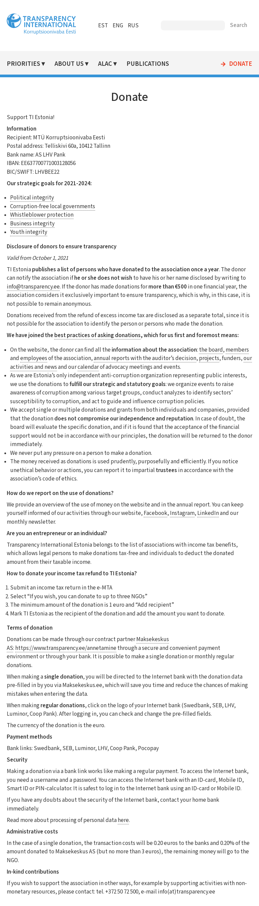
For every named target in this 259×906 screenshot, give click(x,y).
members (237, 350)
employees (33, 358)
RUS (133, 25)
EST (103, 25)
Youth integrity (28, 232)
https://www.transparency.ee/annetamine (65, 648)
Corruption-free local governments (52, 206)
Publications (147, 64)
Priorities (23, 64)
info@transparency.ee (33, 287)
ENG (118, 25)
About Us (69, 64)
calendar (88, 367)
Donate (240, 64)
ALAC (105, 64)
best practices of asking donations (97, 335)
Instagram (182, 513)
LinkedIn (208, 513)
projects (209, 358)
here (123, 820)
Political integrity (32, 197)
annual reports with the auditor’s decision (145, 358)
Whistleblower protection (42, 215)
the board (211, 350)
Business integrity (32, 223)
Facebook (155, 513)
